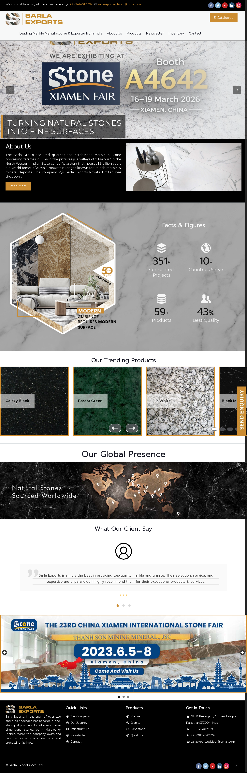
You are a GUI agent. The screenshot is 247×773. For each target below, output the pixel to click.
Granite (135, 722)
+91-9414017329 (81, 4)
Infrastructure (79, 729)
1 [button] (214, 429)
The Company (80, 716)
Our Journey (78, 722)
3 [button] (230, 429)
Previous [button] (115, 428)
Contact (75, 741)
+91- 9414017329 (201, 729)
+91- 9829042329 (202, 735)
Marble (135, 716)
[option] (123, 570)
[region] (123, 405)
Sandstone (138, 729)
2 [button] (222, 429)
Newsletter (78, 735)
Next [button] (132, 428)
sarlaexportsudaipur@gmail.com (120, 4)
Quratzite (137, 735)
